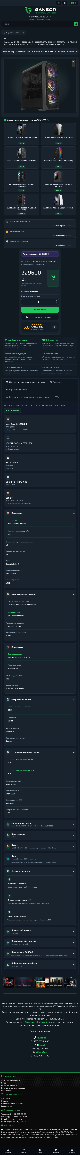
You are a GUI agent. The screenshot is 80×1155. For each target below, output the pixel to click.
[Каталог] (24, 1151)
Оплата (4, 1101)
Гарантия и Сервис (16, 390)
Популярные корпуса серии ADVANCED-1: (28, 120)
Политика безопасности (12, 1103)
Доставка (5, 1098)
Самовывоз (6, 1106)
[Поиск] (40, 1151)
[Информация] (58, 3)
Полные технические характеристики (25, 383)
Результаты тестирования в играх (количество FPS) (32, 398)
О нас (3, 1083)
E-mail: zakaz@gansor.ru (11, 1119)
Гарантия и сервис (9, 1085)
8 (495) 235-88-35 (55, 1019)
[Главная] (8, 1151)
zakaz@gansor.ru (40, 1049)
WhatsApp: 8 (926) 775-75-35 (14, 1116)
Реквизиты (6, 1090)
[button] (40, 17)
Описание (56, 383)
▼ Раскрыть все (12, 411)
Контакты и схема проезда (13, 1088)
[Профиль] (72, 1151)
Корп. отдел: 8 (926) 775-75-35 (15, 1121)
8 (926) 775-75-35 (40, 1056)
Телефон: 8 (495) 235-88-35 (13, 1114)
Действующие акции (10, 1080)
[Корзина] (56, 1151)
